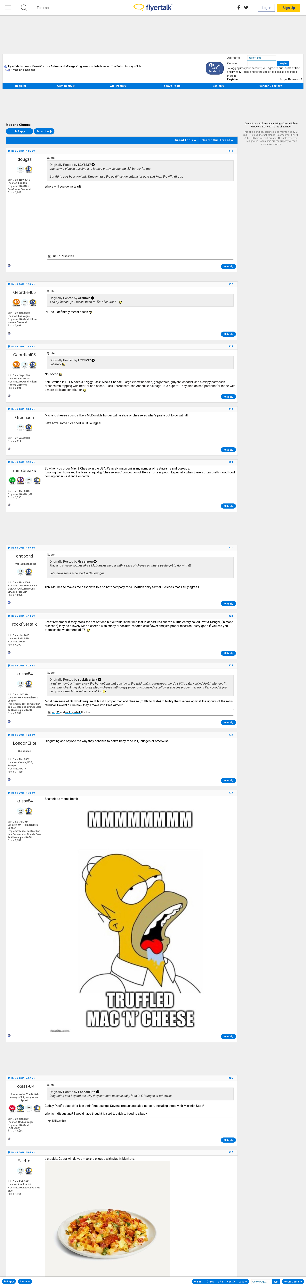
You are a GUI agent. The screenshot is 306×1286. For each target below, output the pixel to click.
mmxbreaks (24, 470)
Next (231, 1281)
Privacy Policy (240, 71)
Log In (266, 8)
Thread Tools (183, 140)
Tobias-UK (24, 1086)
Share (25, 1281)
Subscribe (44, 131)
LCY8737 (57, 256)
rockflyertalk (24, 624)
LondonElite (24, 743)
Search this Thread (216, 140)
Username (233, 57)
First (198, 1281)
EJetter (24, 1160)
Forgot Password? (291, 79)
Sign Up (288, 8)
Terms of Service (281, 126)
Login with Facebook (214, 68)
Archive (262, 123)
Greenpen (24, 417)
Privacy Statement (261, 126)
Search (218, 85)
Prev (210, 1281)
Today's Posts (171, 85)
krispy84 (24, 673)
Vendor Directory (270, 85)
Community (66, 85)
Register (232, 79)
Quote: (51, 157)
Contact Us (251, 123)
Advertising (274, 123)
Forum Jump (293, 1281)
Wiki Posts (118, 85)
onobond (24, 556)
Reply (19, 131)
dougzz (25, 159)
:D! (53, 1120)
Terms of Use (291, 68)
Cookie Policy (289, 123)
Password (233, 63)
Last (243, 1281)
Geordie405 (24, 292)
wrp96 (56, 712)
